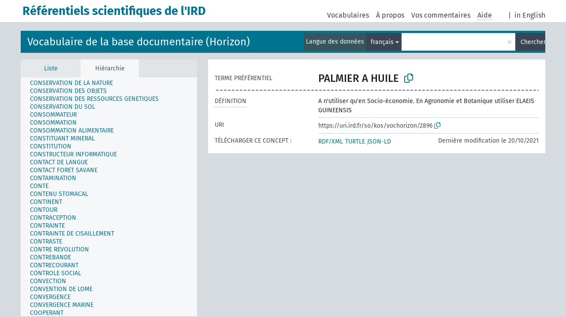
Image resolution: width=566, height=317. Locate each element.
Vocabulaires (348, 15)
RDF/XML (330, 141)
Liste (51, 68)
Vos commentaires (440, 15)
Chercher (533, 42)
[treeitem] (75, 83)
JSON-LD (379, 141)
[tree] (109, 196)
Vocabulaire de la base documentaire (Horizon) (138, 42)
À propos (390, 15)
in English (529, 15)
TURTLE (355, 141)
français (382, 42)
